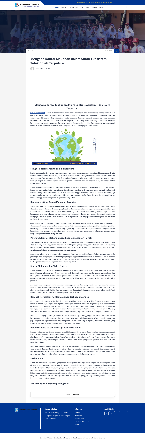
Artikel (101, 7)
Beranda (30, 51)
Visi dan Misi (73, 7)
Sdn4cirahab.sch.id (37, 113)
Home (57, 7)
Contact (77, 413)
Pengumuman (85, 7)
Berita (94, 7)
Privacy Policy (79, 419)
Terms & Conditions (82, 421)
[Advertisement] (76, 87)
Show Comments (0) (72, 394)
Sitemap (77, 424)
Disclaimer (78, 416)
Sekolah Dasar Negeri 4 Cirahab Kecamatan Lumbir (72, 438)
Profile (63, 7)
